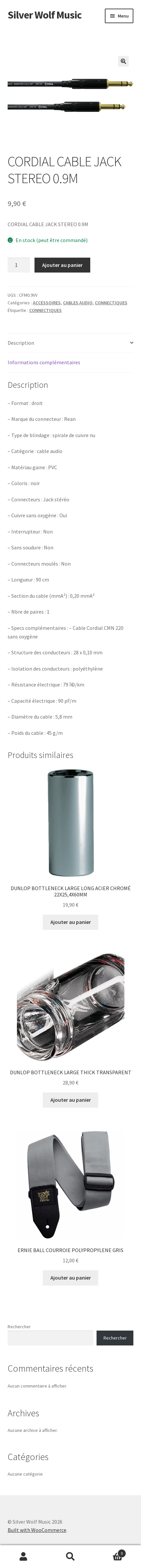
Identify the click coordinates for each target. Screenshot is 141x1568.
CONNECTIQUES (111, 303)
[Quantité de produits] (19, 265)
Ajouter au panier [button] (70, 922)
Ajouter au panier (62, 265)
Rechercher (19, 1327)
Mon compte (23, 1556)
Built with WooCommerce (37, 1530)
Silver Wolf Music (45, 15)
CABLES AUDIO (78, 303)
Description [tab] (21, 342)
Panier (110, 1552)
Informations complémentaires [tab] (44, 362)
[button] (123, 61)
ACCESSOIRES (47, 303)
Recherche (70, 1556)
